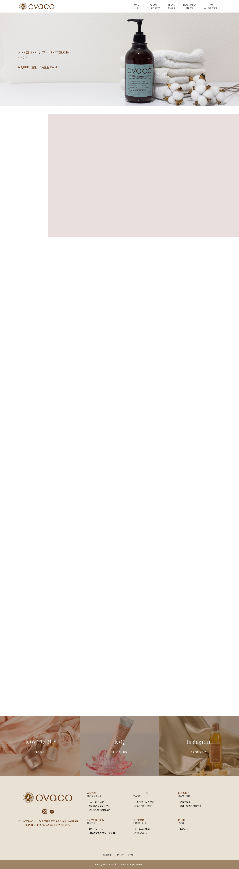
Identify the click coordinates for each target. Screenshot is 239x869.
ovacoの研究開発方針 (99, 809)
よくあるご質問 (142, 829)
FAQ (211, 4)
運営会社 (107, 854)
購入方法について (97, 829)
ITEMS (171, 4)
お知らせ (184, 829)
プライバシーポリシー (125, 854)
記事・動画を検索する (191, 805)
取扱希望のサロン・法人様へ (103, 833)
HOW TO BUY (189, 4)
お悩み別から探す (143, 805)
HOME (136, 4)
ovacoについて (96, 802)
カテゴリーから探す (144, 802)
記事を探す (185, 802)
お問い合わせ (140, 833)
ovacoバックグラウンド (100, 805)
